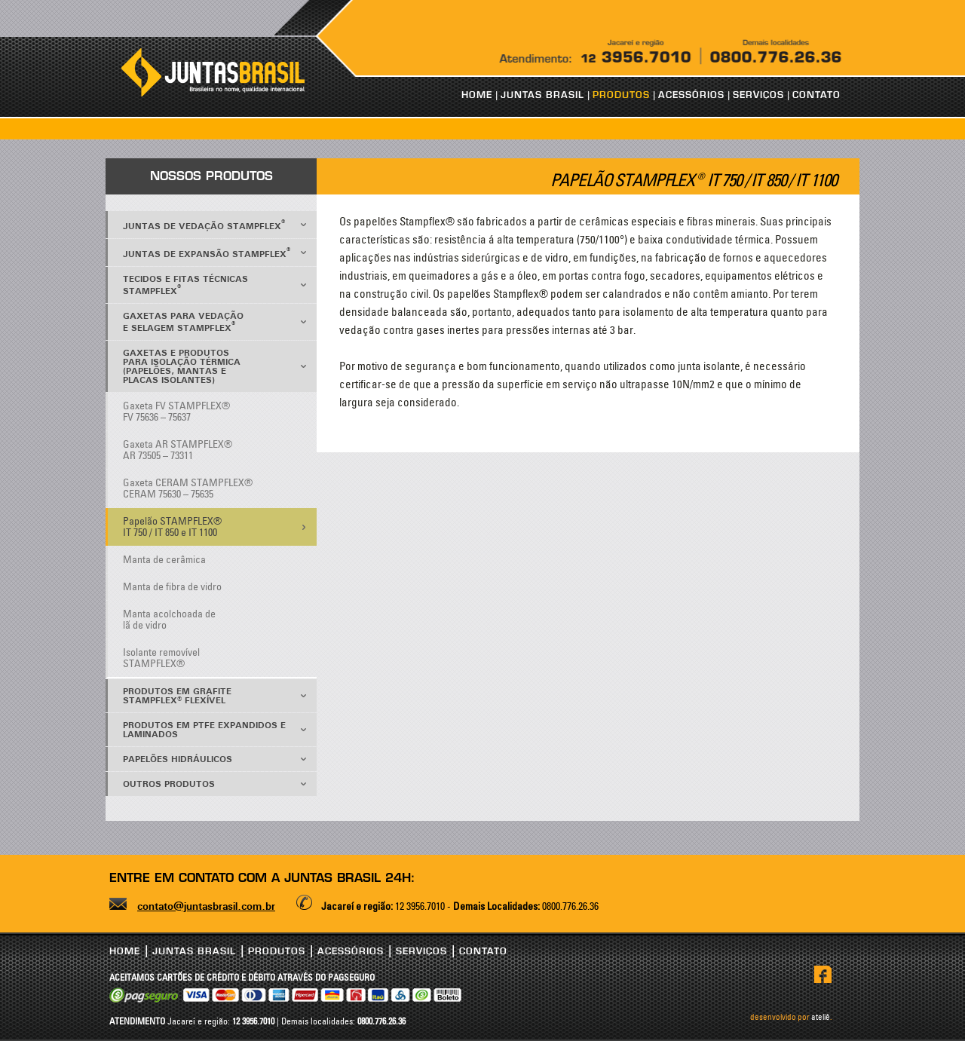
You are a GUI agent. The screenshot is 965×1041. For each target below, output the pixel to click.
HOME (476, 95)
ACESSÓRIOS (691, 95)
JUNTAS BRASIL (542, 95)
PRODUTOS (621, 95)
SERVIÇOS (758, 95)
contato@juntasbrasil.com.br (206, 907)
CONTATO (816, 95)
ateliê (820, 1017)
